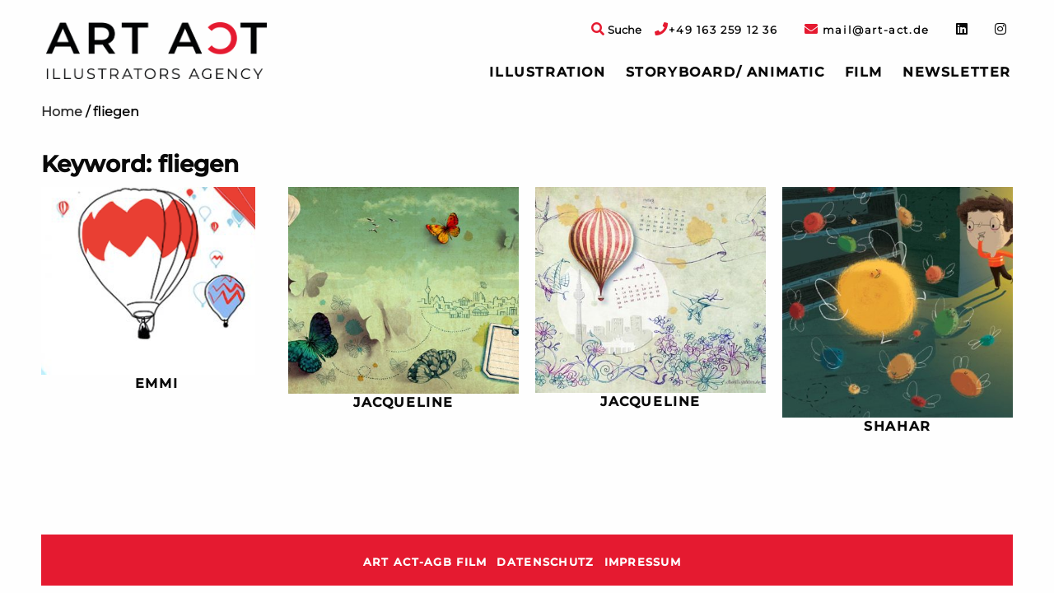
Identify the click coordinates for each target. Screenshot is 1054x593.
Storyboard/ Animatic (725, 72)
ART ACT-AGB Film (425, 562)
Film (864, 72)
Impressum (643, 562)
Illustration (547, 72)
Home (61, 111)
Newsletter (956, 72)
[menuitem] (547, 72)
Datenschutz (545, 562)
